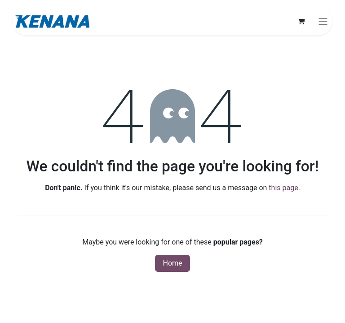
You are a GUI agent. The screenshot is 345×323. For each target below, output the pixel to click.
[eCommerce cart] (301, 21)
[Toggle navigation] (323, 21)
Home (172, 263)
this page (283, 187)
